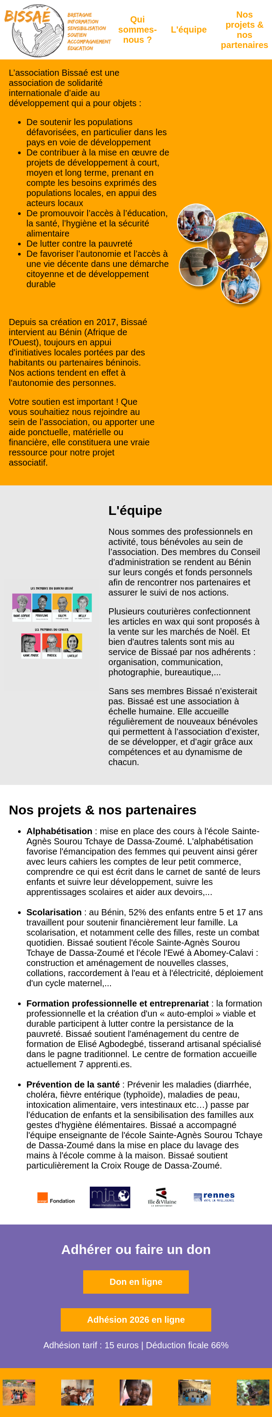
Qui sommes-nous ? (137, 29)
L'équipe (188, 29)
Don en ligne (136, 1282)
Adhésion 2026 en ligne (136, 1320)
